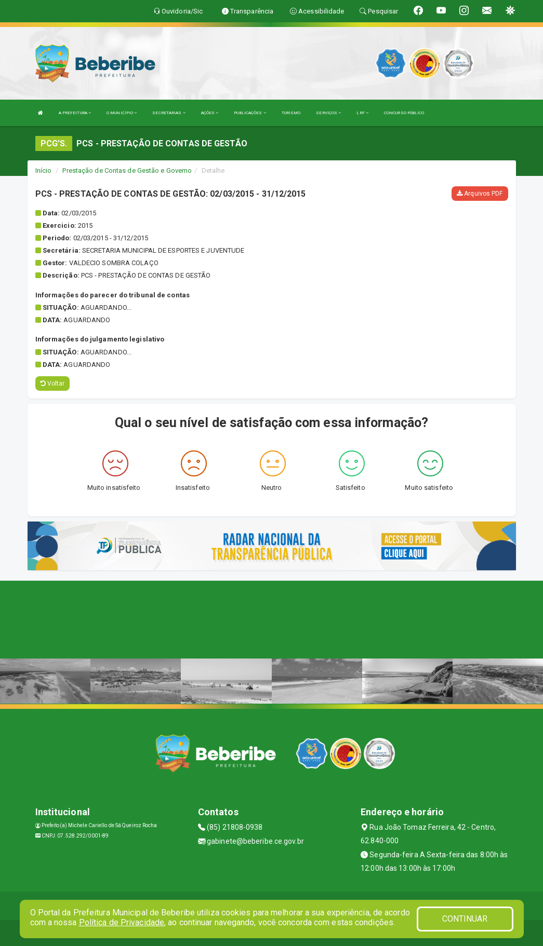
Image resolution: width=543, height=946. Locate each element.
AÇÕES (210, 113)
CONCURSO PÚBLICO (404, 113)
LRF (362, 113)
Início (43, 170)
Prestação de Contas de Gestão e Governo (127, 170)
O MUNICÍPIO (122, 113)
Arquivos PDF (479, 193)
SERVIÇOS (328, 113)
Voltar (53, 383)
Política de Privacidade (121, 922)
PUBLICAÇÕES (250, 113)
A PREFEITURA (75, 113)
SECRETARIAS (168, 113)
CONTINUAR (465, 919)
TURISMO (291, 113)
